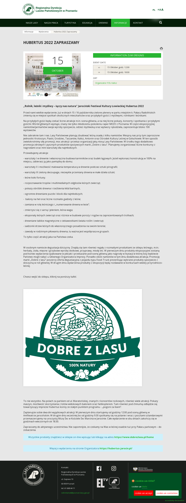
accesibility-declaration (174, 500)
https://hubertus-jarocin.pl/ (116, 448)
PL (154, 10)
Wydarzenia (44, 31)
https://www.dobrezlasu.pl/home (134, 437)
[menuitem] (32, 23)
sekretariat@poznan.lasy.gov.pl (75, 492)
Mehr (144, 486)
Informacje (28, 31)
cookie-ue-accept (143, 493)
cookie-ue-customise (167, 493)
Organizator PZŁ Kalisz (106, 83)
